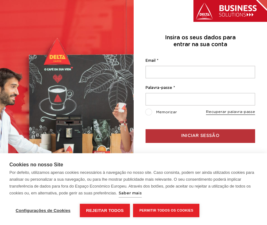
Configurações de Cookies (43, 210)
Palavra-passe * (160, 88)
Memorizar (161, 113)
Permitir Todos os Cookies (166, 210)
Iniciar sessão (200, 136)
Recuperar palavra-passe (230, 112)
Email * (152, 60)
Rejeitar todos (105, 210)
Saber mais (130, 193)
